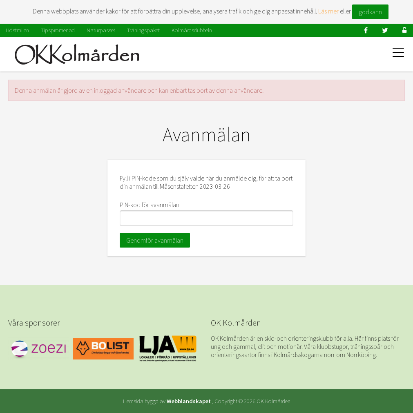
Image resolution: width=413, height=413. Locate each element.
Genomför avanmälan (154, 240)
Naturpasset (101, 30)
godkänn (370, 12)
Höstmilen (17, 30)
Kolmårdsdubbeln (192, 30)
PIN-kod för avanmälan (149, 205)
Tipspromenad (58, 30)
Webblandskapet (189, 401)
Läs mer (328, 11)
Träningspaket (143, 30)
